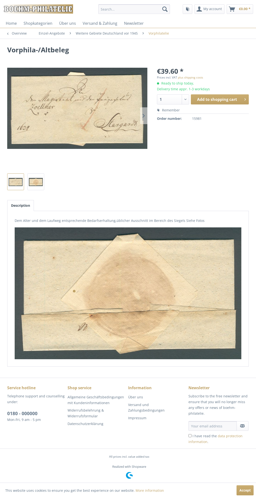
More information (150, 490)
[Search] (165, 9)
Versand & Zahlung (100, 23)
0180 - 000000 (22, 413)
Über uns (67, 23)
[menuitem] (134, 9)
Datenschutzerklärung (85, 423)
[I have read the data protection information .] (190, 435)
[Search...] (134, 9)
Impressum (137, 418)
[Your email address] (212, 426)
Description (20, 205)
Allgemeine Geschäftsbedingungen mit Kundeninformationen (96, 400)
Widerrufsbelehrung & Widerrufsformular (86, 413)
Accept (245, 490)
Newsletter (134, 23)
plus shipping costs (190, 77)
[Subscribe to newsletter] (243, 426)
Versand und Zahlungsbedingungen (146, 407)
